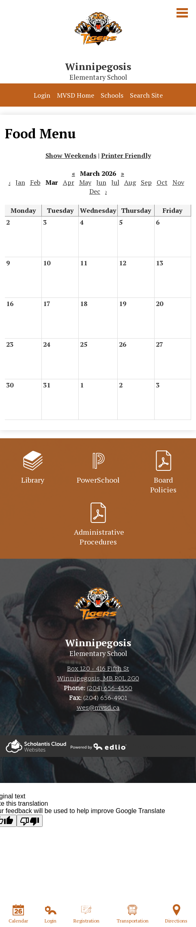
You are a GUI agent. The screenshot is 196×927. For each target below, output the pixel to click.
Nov (178, 182)
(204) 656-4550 (109, 688)
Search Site (146, 95)
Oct (162, 182)
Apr (68, 182)
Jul (115, 182)
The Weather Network (162, 746)
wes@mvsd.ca (98, 708)
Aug (130, 182)
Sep (146, 182)
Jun (101, 182)
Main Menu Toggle (182, 12)
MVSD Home (75, 95)
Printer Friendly (126, 155)
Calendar (18, 914)
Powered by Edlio (35, 746)
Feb (35, 182)
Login (42, 95)
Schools (112, 95)
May (85, 182)
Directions (176, 914)
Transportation (132, 914)
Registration (86, 914)
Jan (20, 182)
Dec (94, 191)
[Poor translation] (30, 821)
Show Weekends (71, 155)
